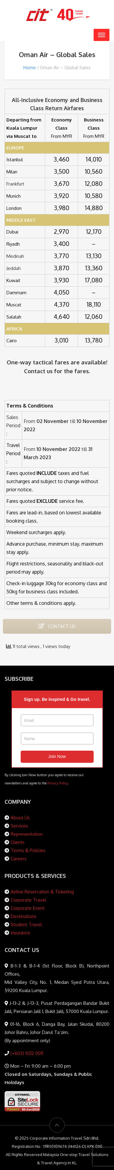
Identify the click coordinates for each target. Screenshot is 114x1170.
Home (29, 67)
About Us (20, 817)
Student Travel (26, 924)
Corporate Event (28, 908)
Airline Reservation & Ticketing (42, 892)
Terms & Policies (28, 850)
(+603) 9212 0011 (26, 1053)
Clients (18, 842)
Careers (18, 858)
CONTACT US (57, 626)
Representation (27, 834)
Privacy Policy (57, 783)
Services (19, 826)
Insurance (20, 933)
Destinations (23, 916)
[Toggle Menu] (101, 35)
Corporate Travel (28, 900)
